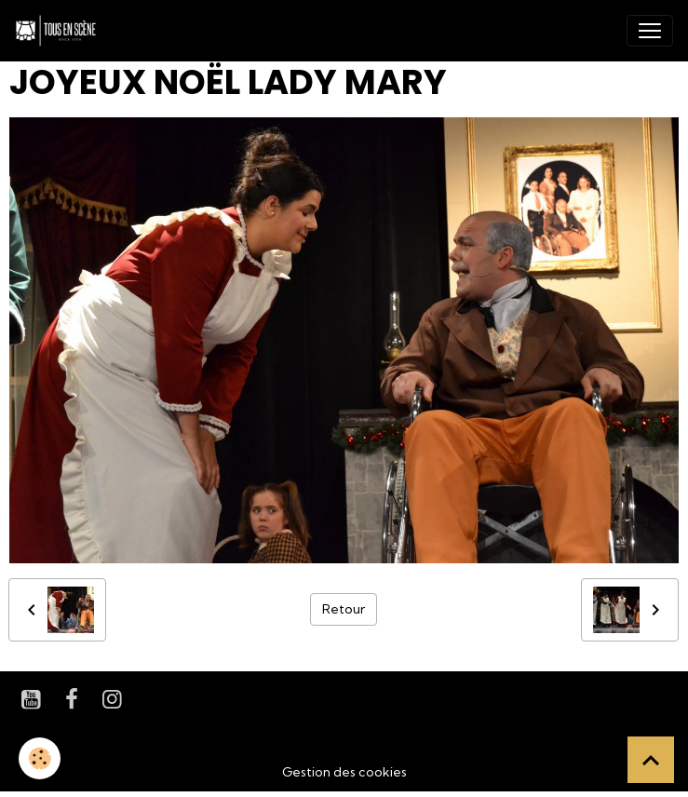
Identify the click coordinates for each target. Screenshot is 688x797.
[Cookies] (40, 758)
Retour (343, 609)
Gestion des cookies (344, 771)
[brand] (59, 31)
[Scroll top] (650, 759)
